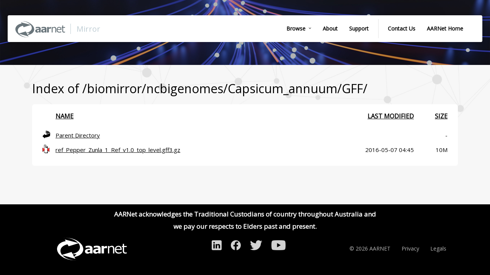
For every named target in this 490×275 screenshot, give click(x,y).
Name (65, 116)
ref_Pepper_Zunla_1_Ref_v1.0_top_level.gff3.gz (118, 150)
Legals (438, 248)
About (330, 28)
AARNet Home (445, 28)
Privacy (410, 248)
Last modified (391, 116)
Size (441, 116)
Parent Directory (78, 135)
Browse (295, 28)
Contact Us (401, 28)
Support (359, 28)
